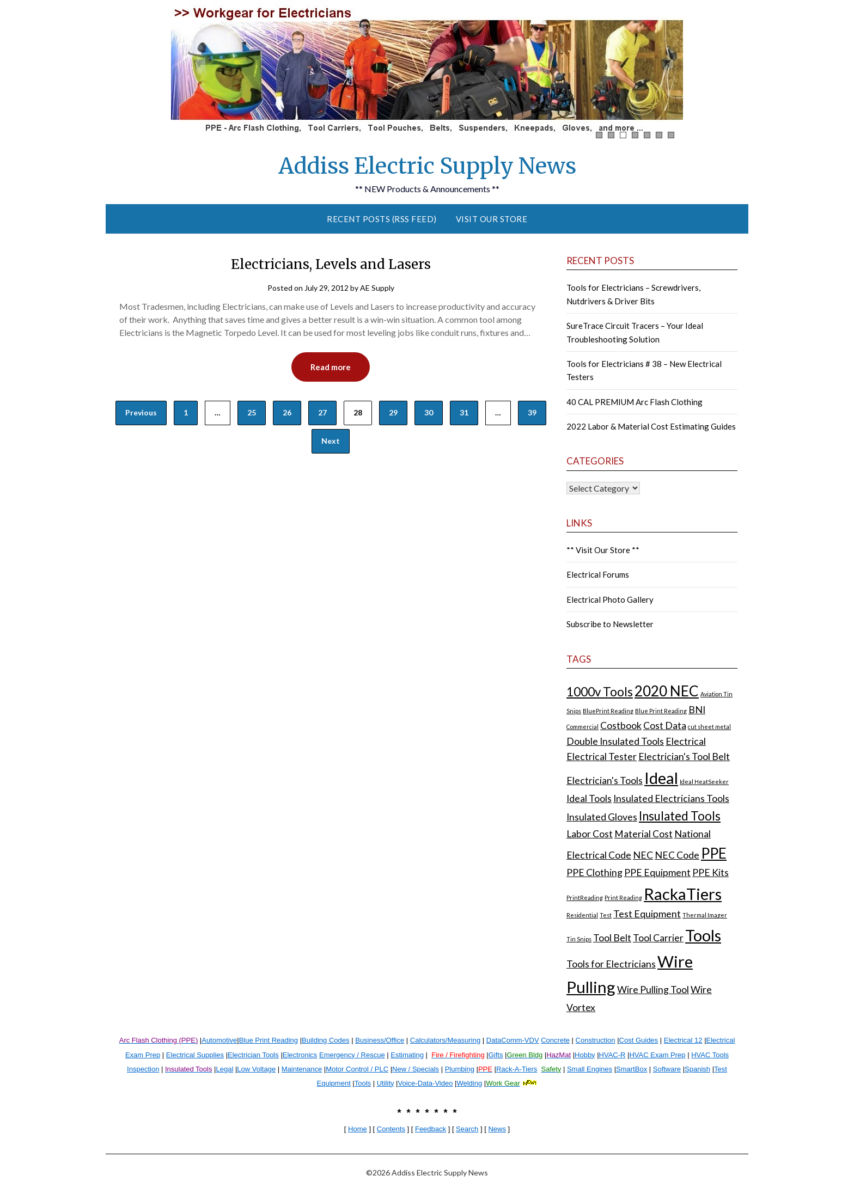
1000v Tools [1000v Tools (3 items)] (599, 691)
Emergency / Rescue (352, 1055)
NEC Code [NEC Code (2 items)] (677, 855)
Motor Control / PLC (357, 1069)
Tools (363, 1083)
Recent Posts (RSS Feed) (382, 219)
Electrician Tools (253, 1055)
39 (532, 412)
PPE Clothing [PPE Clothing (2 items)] (594, 872)
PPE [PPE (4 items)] (714, 853)
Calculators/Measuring (445, 1040)
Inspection (143, 1069)
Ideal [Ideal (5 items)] (661, 777)
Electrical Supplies (195, 1055)
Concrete (555, 1040)
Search (467, 1129)
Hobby (585, 1055)
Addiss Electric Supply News (427, 166)
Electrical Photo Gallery (610, 599)
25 (251, 412)
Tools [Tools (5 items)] (703, 935)
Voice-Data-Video (425, 1083)
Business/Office (379, 1040)
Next (330, 440)
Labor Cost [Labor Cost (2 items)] (589, 834)
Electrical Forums (597, 574)
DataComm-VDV (512, 1040)
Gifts (496, 1055)
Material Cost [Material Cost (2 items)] (643, 834)
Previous (141, 412)
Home (357, 1129)
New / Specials (415, 1069)
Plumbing (459, 1069)
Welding (469, 1083)
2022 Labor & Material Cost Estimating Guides (651, 426)
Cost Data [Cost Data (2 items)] (664, 725)
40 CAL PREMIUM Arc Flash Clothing (634, 402)
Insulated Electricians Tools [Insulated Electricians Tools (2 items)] (671, 798)
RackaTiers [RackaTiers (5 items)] (683, 893)
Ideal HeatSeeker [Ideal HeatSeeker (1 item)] (704, 781)
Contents (391, 1129)
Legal (224, 1069)
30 (428, 412)
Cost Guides (638, 1040)
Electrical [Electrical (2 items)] (686, 741)
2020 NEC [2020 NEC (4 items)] (667, 691)
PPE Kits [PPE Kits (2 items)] (710, 872)
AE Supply (377, 287)
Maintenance (302, 1069)
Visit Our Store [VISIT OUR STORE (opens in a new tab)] (492, 219)
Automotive (219, 1040)
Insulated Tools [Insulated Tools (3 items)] (680, 816)
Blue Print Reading (268, 1040)
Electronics (300, 1055)
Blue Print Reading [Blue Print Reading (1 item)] (661, 710)
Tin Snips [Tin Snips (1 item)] (578, 938)
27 (322, 412)
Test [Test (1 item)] (606, 914)
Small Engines (589, 1069)
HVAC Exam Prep (657, 1055)
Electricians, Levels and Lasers (331, 264)
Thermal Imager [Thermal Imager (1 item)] (704, 914)
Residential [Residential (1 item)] (582, 914)
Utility (385, 1083)
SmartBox (631, 1069)
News (497, 1129)
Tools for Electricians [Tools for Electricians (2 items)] (611, 964)
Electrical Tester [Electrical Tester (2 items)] (601, 756)
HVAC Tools (710, 1055)
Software (667, 1069)
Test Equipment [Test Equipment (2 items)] (647, 914)
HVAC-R (612, 1055)
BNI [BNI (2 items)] (696, 709)
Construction (595, 1040)
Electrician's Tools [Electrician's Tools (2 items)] (604, 780)
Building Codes (325, 1040)
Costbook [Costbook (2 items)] (621, 725)
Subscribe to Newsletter (610, 624)
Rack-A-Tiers (516, 1069)
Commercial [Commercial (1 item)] (582, 726)
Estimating (407, 1055)
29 (393, 412)
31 (464, 412)
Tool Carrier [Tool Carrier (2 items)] (658, 938)
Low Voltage (256, 1069)
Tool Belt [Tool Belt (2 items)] (612, 938)
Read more (330, 367)
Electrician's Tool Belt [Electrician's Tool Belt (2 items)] (684, 756)
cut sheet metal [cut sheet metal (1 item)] (709, 726)
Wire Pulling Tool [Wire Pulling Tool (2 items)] (653, 989)
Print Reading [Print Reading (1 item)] (623, 897)
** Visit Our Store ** (602, 550)
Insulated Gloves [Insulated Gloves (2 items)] (601, 817)
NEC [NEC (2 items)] (643, 855)
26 (287, 412)
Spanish (697, 1069)
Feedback (430, 1129)
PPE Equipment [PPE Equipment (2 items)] (657, 872)
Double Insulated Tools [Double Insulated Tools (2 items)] (615, 741)
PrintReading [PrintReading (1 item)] (584, 897)
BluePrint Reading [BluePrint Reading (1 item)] (608, 710)
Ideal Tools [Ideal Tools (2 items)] (589, 798)
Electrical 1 (681, 1040)
